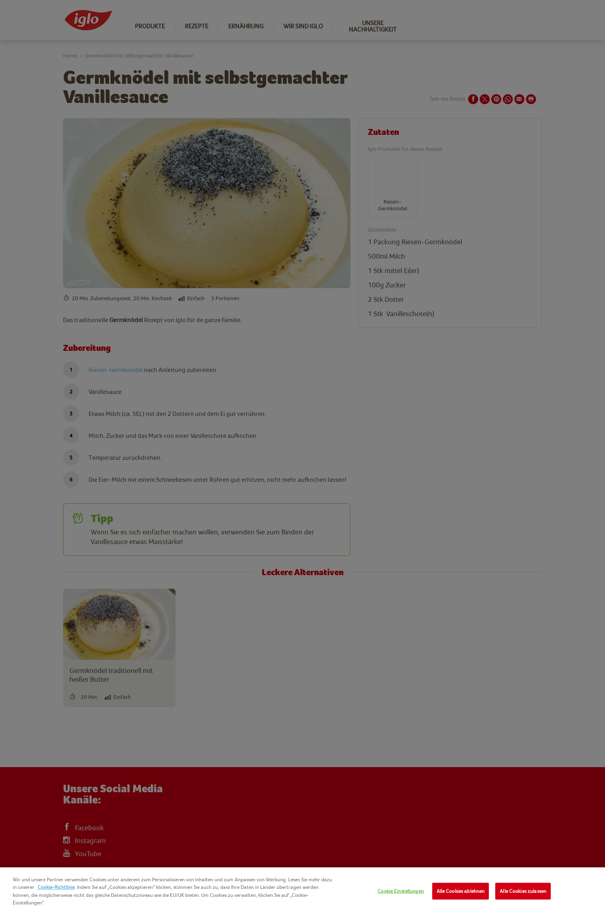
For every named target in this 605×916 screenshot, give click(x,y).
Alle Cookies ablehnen (461, 891)
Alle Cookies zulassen (523, 891)
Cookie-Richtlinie (56, 887)
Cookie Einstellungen (401, 891)
